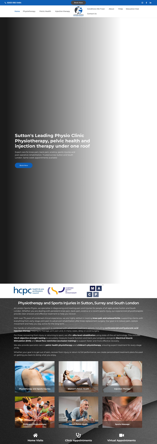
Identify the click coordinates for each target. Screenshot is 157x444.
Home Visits (35, 440)
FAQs (120, 9)
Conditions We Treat (96, 9)
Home (17, 11)
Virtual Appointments (121, 440)
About (111, 9)
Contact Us (92, 14)
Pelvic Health (45, 11)
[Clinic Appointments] (78, 435)
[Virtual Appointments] (121, 435)
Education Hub (132, 9)
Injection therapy (62, 11)
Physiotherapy (29, 11)
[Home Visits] (35, 435)
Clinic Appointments (78, 440)
